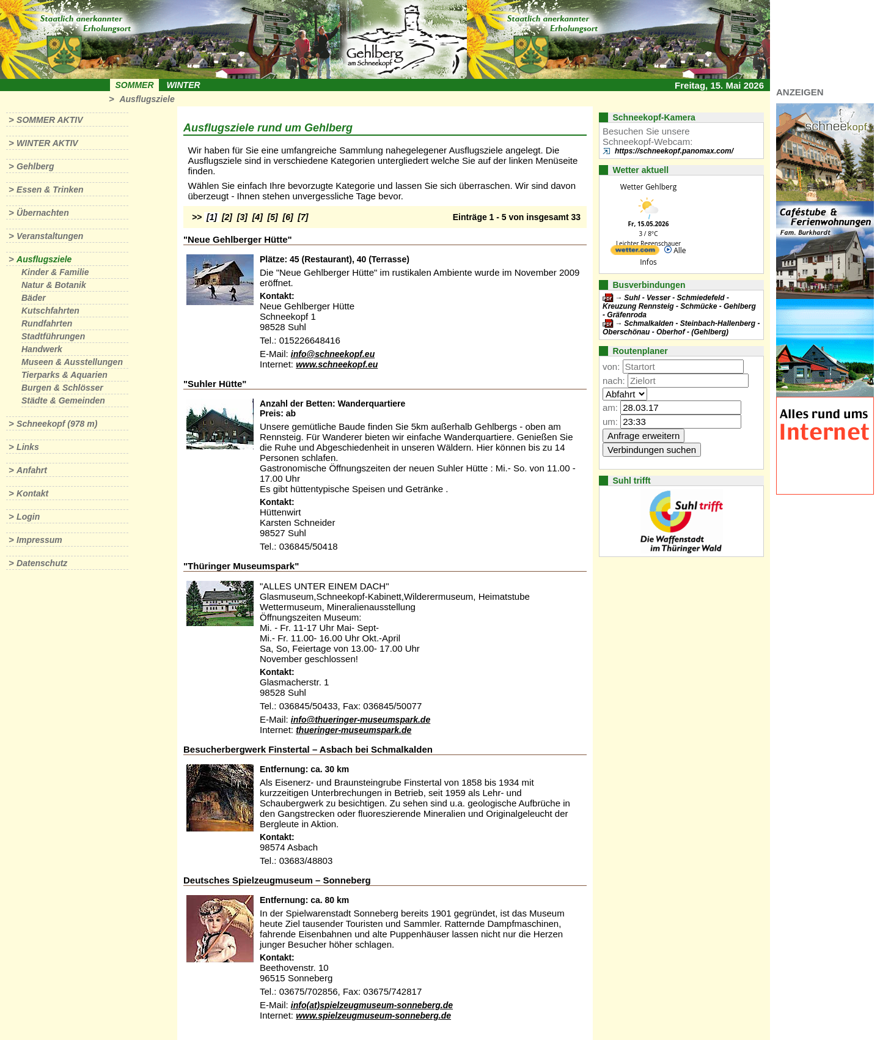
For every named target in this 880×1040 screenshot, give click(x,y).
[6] (288, 217)
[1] (211, 217)
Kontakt (32, 493)
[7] (302, 217)
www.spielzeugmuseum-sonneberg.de (373, 1015)
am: (610, 407)
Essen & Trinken (49, 189)
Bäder (33, 298)
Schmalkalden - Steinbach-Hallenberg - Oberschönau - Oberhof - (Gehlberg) (681, 327)
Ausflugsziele (146, 99)
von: (611, 366)
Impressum (39, 540)
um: (610, 421)
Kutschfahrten (50, 310)
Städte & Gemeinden (63, 400)
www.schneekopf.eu (337, 364)
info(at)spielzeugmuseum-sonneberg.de (372, 1005)
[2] (227, 217)
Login (28, 517)
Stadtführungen (53, 336)
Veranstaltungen (49, 236)
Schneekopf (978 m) (56, 424)
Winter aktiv (47, 143)
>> (196, 217)
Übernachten (42, 213)
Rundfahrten (46, 323)
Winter (183, 85)
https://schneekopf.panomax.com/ (674, 151)
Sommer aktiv (49, 120)
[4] (257, 217)
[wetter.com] (634, 252)
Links (27, 447)
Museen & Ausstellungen (72, 362)
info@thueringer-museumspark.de (360, 720)
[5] (272, 217)
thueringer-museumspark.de (353, 730)
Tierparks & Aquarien (64, 375)
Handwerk (41, 349)
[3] (242, 217)
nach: (614, 380)
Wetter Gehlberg (648, 187)
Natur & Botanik (53, 285)
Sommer (135, 85)
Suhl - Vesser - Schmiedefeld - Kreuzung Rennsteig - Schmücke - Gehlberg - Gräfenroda (679, 306)
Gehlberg (35, 166)
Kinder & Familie (55, 272)
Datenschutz (41, 563)
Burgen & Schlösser (62, 388)
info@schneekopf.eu (333, 354)
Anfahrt (31, 470)
